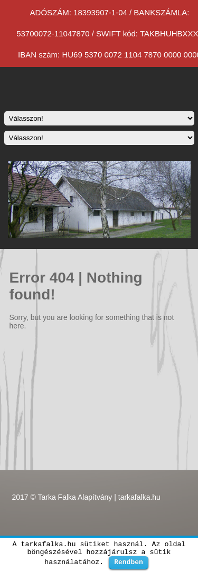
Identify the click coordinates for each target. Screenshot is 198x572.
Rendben (128, 562)
